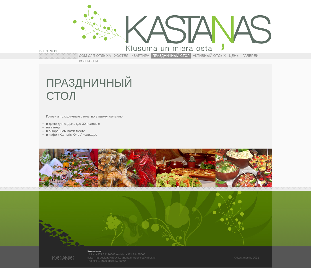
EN (45, 51)
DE (56, 51)
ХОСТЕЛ (121, 56)
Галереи (251, 56)
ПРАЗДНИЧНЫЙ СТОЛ (171, 56)
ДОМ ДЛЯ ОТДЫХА (95, 56)
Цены (234, 56)
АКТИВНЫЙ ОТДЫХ (209, 56)
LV (41, 51)
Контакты (88, 61)
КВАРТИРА (140, 56)
